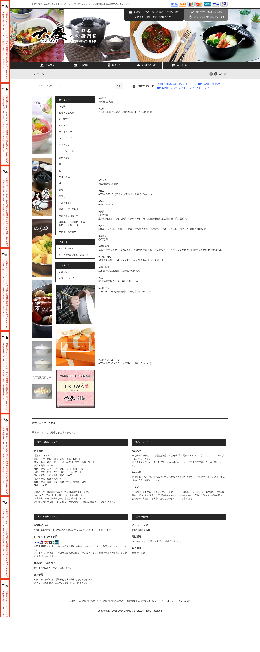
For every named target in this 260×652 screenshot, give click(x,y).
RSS (180, 601)
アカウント (48, 65)
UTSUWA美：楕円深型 (209, 84)
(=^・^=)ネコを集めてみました (74, 255)
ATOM (187, 601)
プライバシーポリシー (165, 601)
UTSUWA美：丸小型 (167, 88)
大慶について (202, 88)
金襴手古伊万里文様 (167, 84)
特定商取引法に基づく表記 (140, 601)
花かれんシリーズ (187, 84)
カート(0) (179, 65)
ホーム (38, 74)
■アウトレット (66, 248)
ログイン (113, 65)
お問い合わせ (146, 65)
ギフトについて (186, 88)
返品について (118, 601)
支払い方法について (79, 601)
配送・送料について (100, 601)
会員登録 (81, 65)
